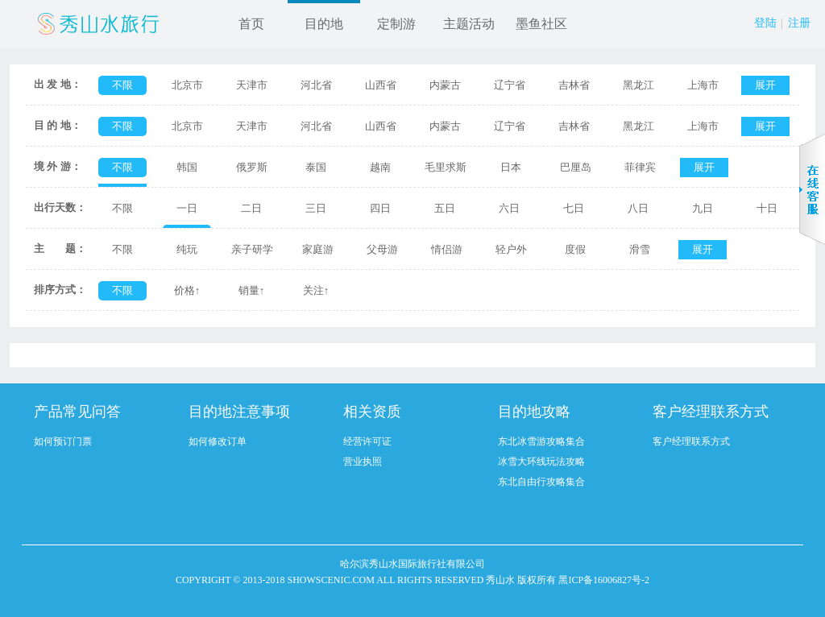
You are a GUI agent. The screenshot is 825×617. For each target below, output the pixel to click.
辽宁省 (509, 85)
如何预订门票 (63, 441)
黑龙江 (638, 85)
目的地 (324, 24)
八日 (638, 208)
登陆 (765, 23)
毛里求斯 (445, 167)
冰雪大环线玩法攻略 (541, 461)
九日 (702, 208)
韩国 (186, 167)
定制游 (396, 24)
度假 (575, 249)
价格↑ (187, 290)
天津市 (251, 85)
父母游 (382, 249)
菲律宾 (640, 167)
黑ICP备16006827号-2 (603, 580)
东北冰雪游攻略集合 (541, 441)
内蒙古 (445, 85)
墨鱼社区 (541, 24)
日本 (510, 167)
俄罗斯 (251, 167)
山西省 (380, 85)
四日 (380, 208)
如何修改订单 (218, 441)
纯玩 (186, 249)
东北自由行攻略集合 (541, 481)
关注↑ (316, 290)
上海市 (703, 85)
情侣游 (446, 249)
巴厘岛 (575, 167)
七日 (573, 208)
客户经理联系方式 (691, 441)
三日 (315, 208)
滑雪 (639, 249)
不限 (122, 85)
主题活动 (469, 24)
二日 (251, 208)
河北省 (316, 85)
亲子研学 (252, 249)
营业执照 (362, 461)
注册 (799, 23)
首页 (251, 24)
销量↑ (251, 290)
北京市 (187, 85)
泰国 (315, 167)
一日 (186, 208)
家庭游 (318, 249)
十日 (767, 208)
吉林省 (574, 85)
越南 (380, 167)
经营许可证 (367, 441)
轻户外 (511, 249)
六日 (509, 208)
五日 (444, 208)
